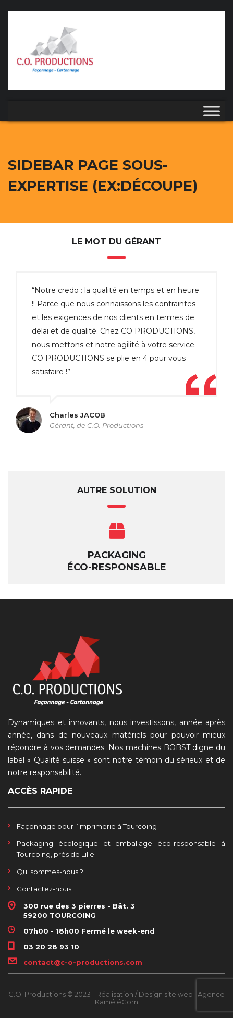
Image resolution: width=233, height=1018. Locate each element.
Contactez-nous (44, 889)
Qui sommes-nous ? (50, 871)
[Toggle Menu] (211, 111)
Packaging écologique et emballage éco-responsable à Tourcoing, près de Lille (121, 848)
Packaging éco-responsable (116, 561)
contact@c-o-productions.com (82, 962)
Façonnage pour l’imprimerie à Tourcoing (87, 826)
